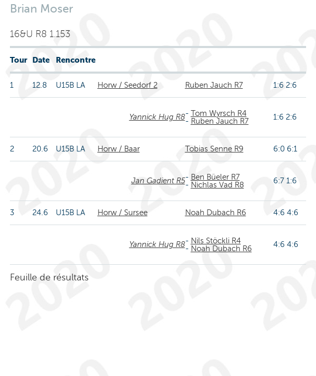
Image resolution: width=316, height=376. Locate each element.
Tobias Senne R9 (214, 149)
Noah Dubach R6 (215, 212)
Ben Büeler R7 (215, 177)
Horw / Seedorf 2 (127, 85)
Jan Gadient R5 (158, 181)
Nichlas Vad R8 (217, 185)
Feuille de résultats (49, 277)
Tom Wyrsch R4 (219, 113)
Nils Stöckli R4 (216, 241)
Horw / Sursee (123, 212)
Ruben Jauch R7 (214, 85)
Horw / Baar (119, 149)
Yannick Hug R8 (157, 117)
